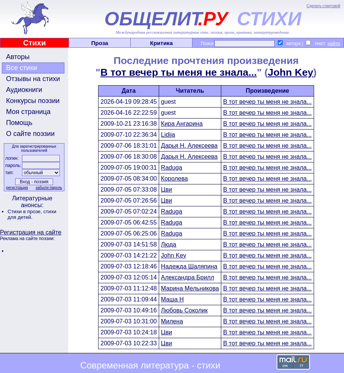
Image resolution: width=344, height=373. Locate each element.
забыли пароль (49, 188)
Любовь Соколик (184, 310)
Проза (99, 43)
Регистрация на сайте (30, 232)
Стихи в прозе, (25, 211)
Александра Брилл (187, 277)
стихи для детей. (32, 214)
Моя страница (28, 111)
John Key (290, 72)
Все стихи (21, 68)
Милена (172, 321)
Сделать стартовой (323, 6)
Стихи (34, 43)
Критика (161, 43)
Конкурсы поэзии (32, 101)
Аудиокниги (24, 90)
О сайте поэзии (30, 133)
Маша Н (172, 299)
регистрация (17, 188)
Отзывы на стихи (33, 79)
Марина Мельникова (190, 288)
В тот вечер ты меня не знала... (178, 72)
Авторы (18, 57)
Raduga (171, 167)
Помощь (19, 122)
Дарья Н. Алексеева (189, 145)
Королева (174, 178)
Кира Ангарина (182, 123)
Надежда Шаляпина (189, 266)
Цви (166, 189)
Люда (168, 244)
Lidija (168, 134)
